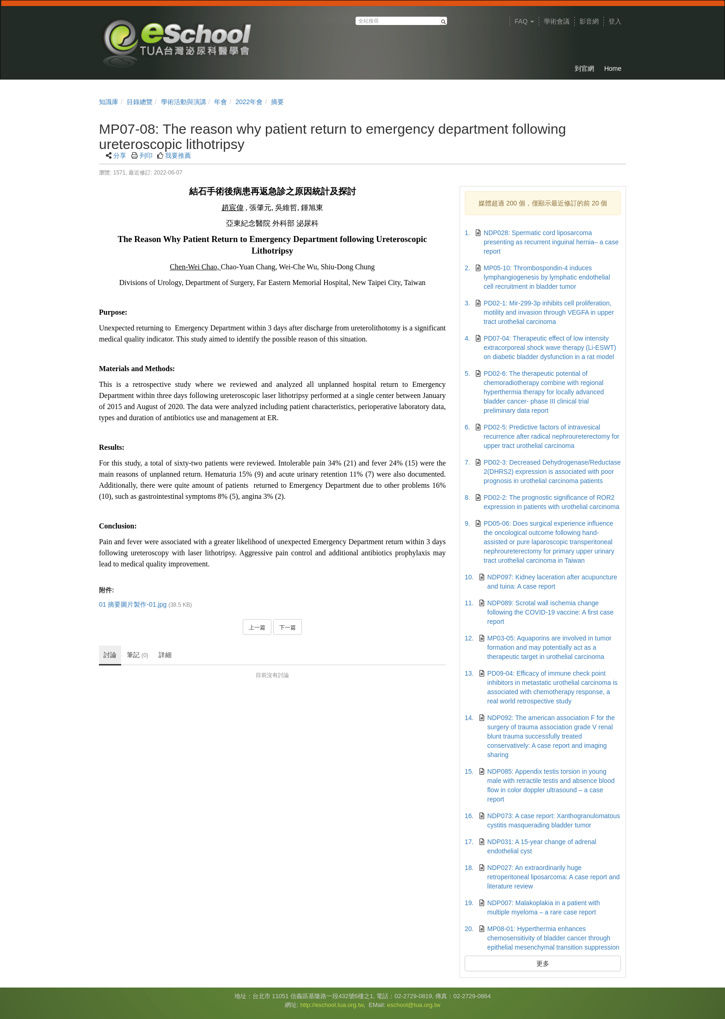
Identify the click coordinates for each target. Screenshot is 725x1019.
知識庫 (108, 102)
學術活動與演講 (183, 102)
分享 (119, 155)
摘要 (277, 102)
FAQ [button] (524, 21)
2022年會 (249, 102)
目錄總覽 (140, 102)
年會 (220, 102)
